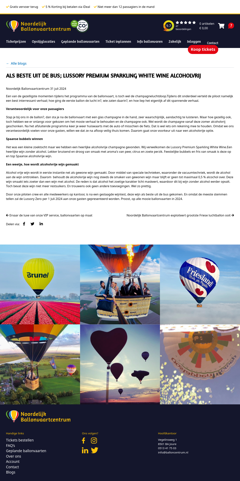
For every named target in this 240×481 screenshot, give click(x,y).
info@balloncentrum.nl (173, 452)
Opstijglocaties (43, 41)
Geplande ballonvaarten (80, 41)
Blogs (10, 472)
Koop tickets (203, 49)
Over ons (13, 456)
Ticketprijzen (16, 41)
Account (13, 461)
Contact (12, 467)
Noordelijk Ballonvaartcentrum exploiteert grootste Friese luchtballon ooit (180, 215)
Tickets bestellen (20, 440)
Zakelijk (175, 42)
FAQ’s (10, 445)
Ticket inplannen (118, 41)
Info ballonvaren (150, 41)
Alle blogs (16, 63)
